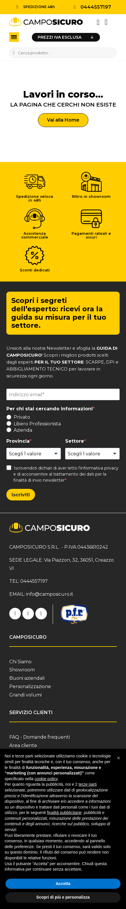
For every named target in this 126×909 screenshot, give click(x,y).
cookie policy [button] (46, 778)
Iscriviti (21, 495)
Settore (74, 441)
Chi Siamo (20, 661)
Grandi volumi (25, 695)
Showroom (22, 670)
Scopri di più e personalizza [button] (63, 897)
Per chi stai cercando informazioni (49, 408)
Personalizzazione (30, 686)
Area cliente (23, 745)
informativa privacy (99, 468)
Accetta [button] (63, 883)
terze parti (87, 784)
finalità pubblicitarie (64, 812)
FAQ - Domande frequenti (39, 737)
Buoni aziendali (27, 678)
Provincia (18, 441)
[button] (63, 120)
